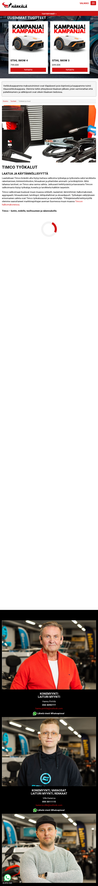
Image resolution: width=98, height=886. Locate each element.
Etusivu (5, 101)
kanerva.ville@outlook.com (49, 805)
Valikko (84, 3)
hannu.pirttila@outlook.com (49, 708)
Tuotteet (13, 101)
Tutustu (28, 70)
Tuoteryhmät (49, 14)
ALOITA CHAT (7, 883)
